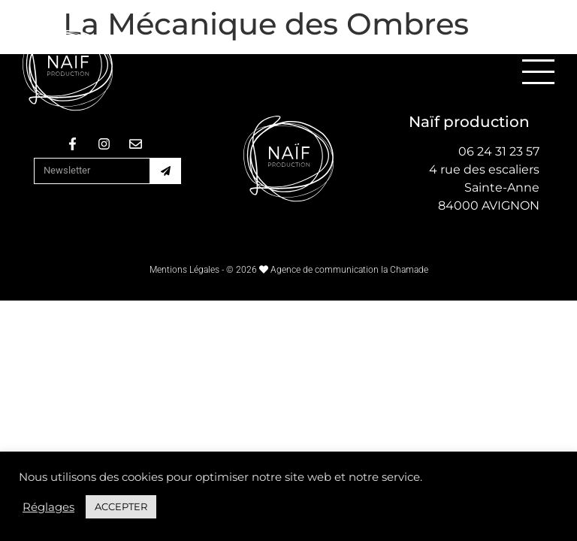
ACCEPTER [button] (121, 506)
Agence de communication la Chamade (349, 269)
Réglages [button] (48, 507)
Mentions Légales (184, 269)
